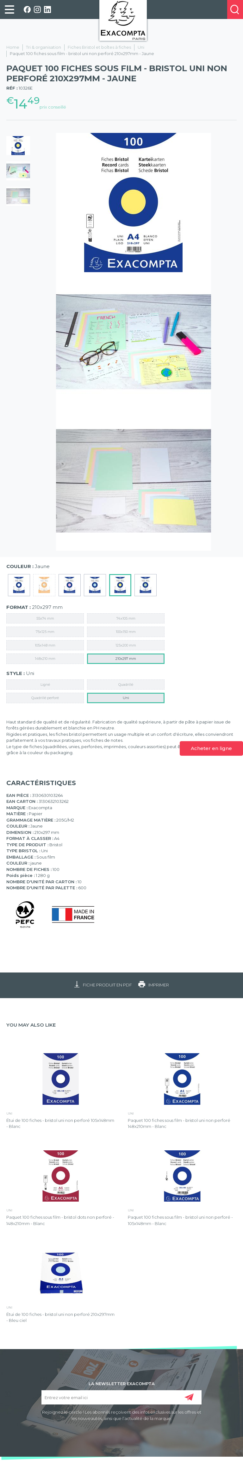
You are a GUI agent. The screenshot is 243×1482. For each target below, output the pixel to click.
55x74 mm (45, 618)
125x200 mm (125, 645)
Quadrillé (125, 684)
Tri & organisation (43, 47)
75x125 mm (45, 631)
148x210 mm (45, 658)
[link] (9, 9)
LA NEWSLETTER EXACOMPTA (122, 1383)
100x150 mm (126, 631)
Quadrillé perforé (45, 698)
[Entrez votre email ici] (121, 1397)
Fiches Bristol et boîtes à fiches (99, 47)
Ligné (45, 684)
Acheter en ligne (211, 748)
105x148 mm (45, 645)
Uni (141, 47)
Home (12, 47)
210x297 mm (125, 658)
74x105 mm (125, 618)
